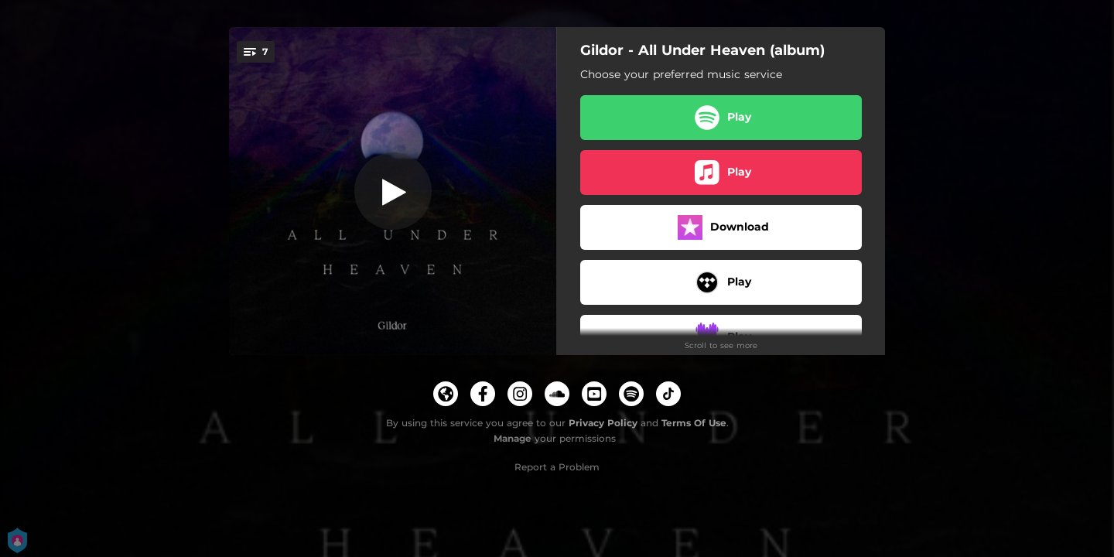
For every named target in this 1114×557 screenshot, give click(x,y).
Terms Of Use (693, 423)
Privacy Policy (603, 423)
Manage (512, 438)
